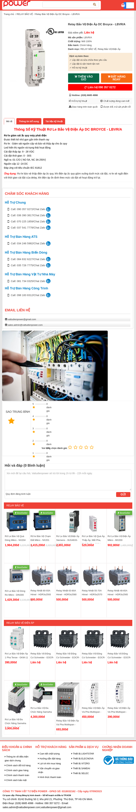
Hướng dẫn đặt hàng (49, 758)
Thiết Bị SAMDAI (80, 768)
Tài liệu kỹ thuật (54, 121)
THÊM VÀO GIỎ (83, 78)
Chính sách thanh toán (17, 775)
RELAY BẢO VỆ (25, 14)
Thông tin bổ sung (29, 121)
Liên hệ (100, 87)
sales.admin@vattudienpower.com (25, 325)
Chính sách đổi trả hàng (18, 765)
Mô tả (9, 121)
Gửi (123, 494)
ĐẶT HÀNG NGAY (117, 78)
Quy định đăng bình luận (18, 494)
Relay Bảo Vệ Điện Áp (109, 49)
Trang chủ (9, 14)
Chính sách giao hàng (17, 770)
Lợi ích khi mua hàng (49, 763)
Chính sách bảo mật (16, 780)
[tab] (9, 121)
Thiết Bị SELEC (80, 773)
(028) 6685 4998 (89, 95)
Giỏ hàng (129, 5)
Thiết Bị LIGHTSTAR (82, 753)
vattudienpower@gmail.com (22, 319)
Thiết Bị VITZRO (80, 763)
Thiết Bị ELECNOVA (82, 758)
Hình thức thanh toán (49, 777)
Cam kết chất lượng (49, 753)
